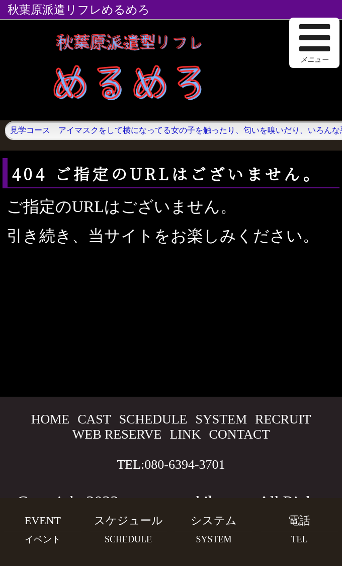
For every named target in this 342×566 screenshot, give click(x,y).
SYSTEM (221, 419)
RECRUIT (283, 419)
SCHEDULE (153, 419)
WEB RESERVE (117, 434)
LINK (185, 434)
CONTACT (239, 434)
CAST (94, 419)
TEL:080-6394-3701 (171, 464)
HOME (50, 419)
